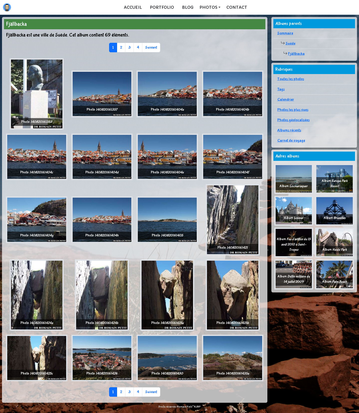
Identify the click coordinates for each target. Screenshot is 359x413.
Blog (187, 7)
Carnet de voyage (291, 140)
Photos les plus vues (292, 109)
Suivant (151, 47)
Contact (236, 7)
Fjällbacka (296, 53)
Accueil (133, 7)
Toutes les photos (290, 79)
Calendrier (285, 99)
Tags (281, 89)
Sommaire (285, 33)
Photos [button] (208, 7)
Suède (290, 43)
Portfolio (162, 7)
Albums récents (289, 130)
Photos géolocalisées (293, 120)
